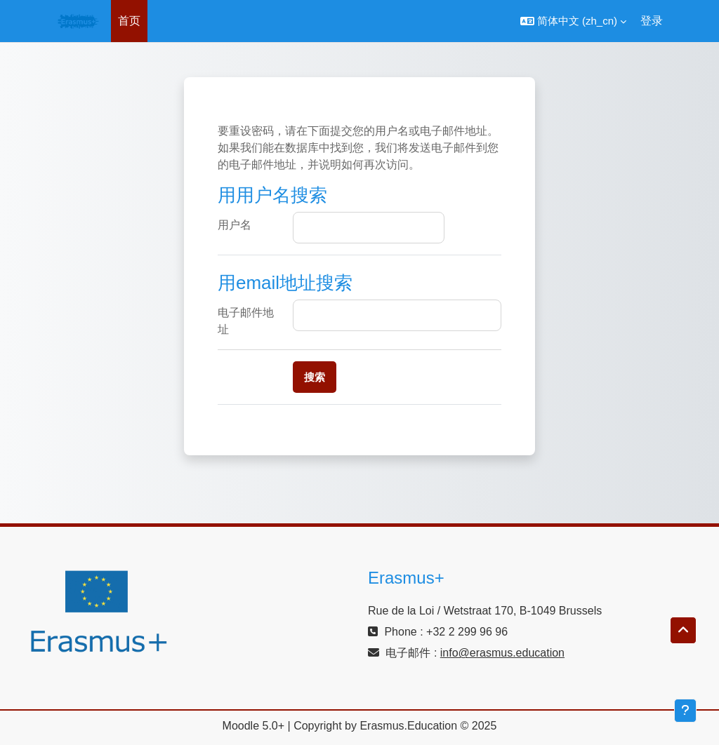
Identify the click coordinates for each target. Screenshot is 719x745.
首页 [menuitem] (129, 21)
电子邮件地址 (246, 321)
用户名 (234, 225)
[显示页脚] (685, 711)
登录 (651, 21)
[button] (573, 21)
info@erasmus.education (502, 653)
